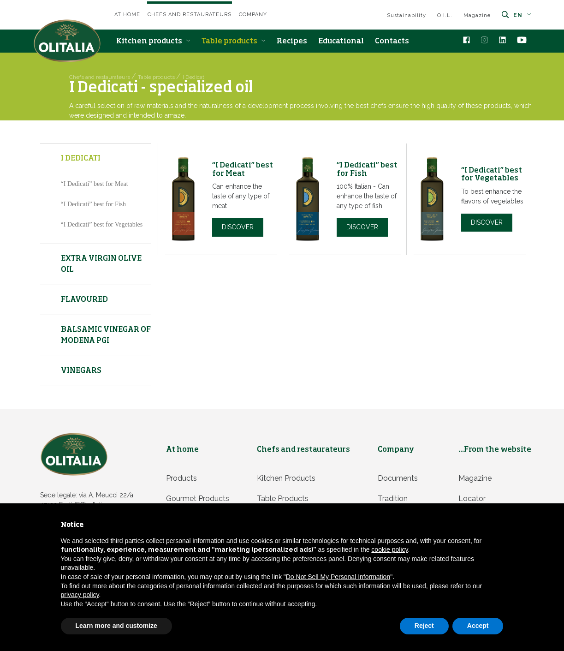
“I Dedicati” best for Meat (94, 183)
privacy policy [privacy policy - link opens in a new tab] (80, 594)
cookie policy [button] (389, 549)
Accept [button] (478, 625)
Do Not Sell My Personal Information (338, 576)
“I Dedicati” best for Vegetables (102, 224)
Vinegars (81, 371)
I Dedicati (81, 158)
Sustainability (406, 15)
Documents (398, 478)
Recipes (292, 41)
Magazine (477, 15)
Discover (238, 227)
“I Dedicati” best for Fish (93, 204)
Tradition (393, 498)
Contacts (392, 41)
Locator (472, 498)
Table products (234, 41)
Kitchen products (153, 41)
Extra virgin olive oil (101, 264)
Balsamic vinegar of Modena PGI (106, 335)
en (522, 15)
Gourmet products (197, 498)
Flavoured (84, 300)
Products (181, 478)
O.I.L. (444, 15)
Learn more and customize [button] (116, 625)
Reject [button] (424, 625)
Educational (341, 41)
